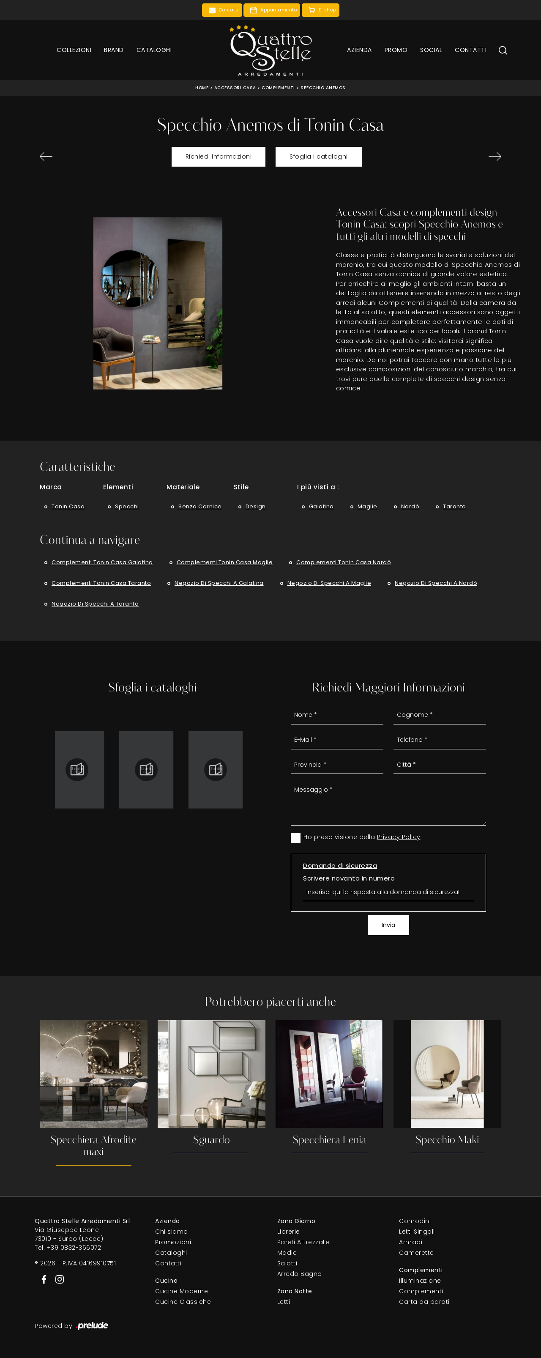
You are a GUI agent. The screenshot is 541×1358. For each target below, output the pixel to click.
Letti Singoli (417, 1231)
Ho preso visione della (362, 837)
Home (201, 88)
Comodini (415, 1221)
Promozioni (173, 1242)
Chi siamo (171, 1231)
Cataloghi (154, 50)
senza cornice (200, 506)
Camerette (416, 1252)
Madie (287, 1252)
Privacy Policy (399, 837)
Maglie (367, 506)
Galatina (321, 506)
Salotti (287, 1263)
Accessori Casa (235, 88)
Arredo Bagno (299, 1274)
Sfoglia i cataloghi (319, 156)
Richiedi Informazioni (219, 156)
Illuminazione (420, 1280)
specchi (127, 506)
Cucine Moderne (181, 1291)
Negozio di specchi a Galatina (219, 583)
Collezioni (74, 50)
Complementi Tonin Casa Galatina (102, 562)
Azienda (359, 50)
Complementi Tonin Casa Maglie (225, 562)
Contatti (470, 50)
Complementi (278, 88)
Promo (396, 50)
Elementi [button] (118, 487)
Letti (283, 1302)
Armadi (410, 1242)
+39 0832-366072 (74, 1247)
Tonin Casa (68, 506)
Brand (114, 50)
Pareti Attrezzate (303, 1242)
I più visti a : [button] (318, 487)
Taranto (454, 506)
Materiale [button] (183, 487)
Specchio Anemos (323, 88)
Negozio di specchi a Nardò (436, 583)
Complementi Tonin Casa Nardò (343, 562)
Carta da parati (424, 1302)
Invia (388, 925)
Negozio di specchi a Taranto (95, 604)
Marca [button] (51, 487)
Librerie (288, 1231)
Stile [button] (241, 487)
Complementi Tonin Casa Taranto (101, 583)
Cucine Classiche (183, 1302)
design (256, 506)
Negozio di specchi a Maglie (329, 583)
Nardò (410, 506)
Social (431, 50)
